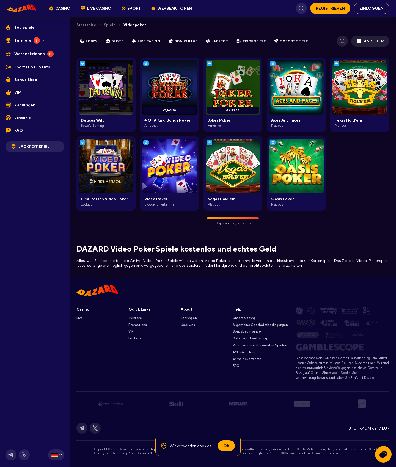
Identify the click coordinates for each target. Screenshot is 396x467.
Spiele (110, 25)
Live (79, 318)
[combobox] (56, 454)
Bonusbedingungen (248, 331)
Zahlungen (189, 318)
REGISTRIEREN (330, 8)
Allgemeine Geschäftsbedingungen (260, 325)
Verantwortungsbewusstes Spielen (260, 345)
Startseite (86, 25)
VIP (130, 331)
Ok (226, 446)
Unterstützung (244, 318)
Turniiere (135, 318)
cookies (204, 446)
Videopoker (134, 25)
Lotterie (134, 338)
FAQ (236, 366)
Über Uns (188, 325)
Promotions (137, 325)
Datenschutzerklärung (250, 338)
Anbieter (370, 41)
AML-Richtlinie (244, 352)
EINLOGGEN (371, 8)
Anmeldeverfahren (247, 359)
